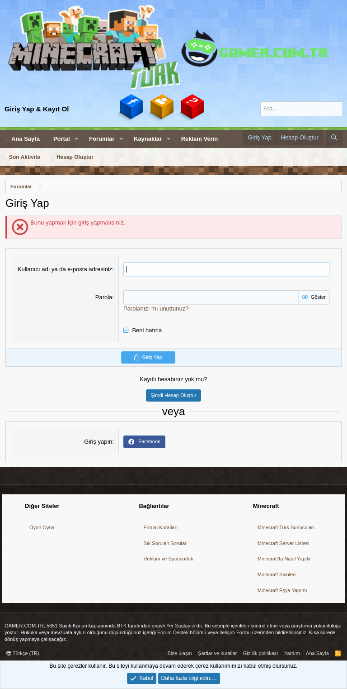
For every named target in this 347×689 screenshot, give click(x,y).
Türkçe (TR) (22, 653)
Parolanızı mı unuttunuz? (156, 308)
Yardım (292, 653)
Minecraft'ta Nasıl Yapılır (284, 558)
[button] (77, 139)
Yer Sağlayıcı (180, 625)
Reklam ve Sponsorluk (168, 558)
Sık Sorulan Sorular (164, 543)
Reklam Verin (199, 138)
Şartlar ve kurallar (217, 653)
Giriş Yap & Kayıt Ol (37, 109)
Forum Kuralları (160, 527)
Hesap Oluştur (75, 157)
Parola (104, 297)
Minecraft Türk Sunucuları (286, 527)
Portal (61, 138)
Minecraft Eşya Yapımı (282, 590)
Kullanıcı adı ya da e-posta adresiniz (65, 269)
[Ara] (301, 108)
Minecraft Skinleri (276, 574)
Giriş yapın (98, 441)
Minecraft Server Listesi (283, 543)
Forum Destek (172, 632)
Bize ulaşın (180, 653)
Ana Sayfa (25, 138)
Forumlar (101, 138)
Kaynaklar (148, 138)
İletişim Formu (235, 632)
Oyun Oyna (42, 527)
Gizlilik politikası (260, 653)
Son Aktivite (24, 157)
